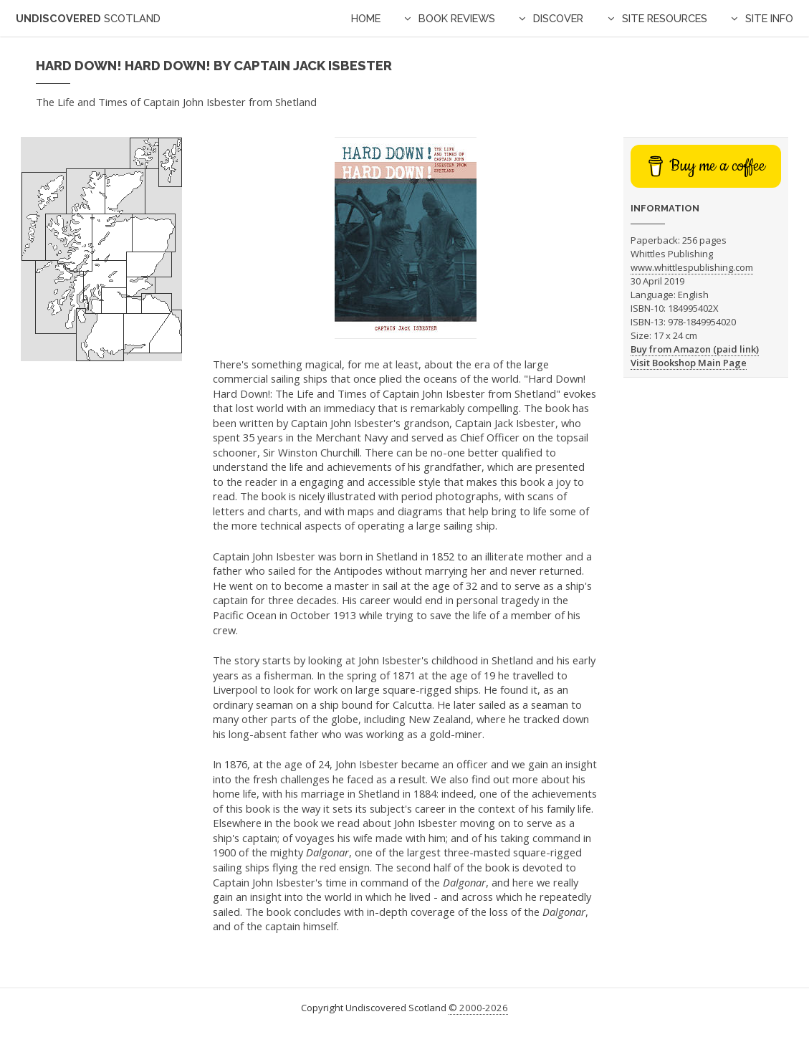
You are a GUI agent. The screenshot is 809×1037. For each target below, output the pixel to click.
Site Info (769, 18)
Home (365, 18)
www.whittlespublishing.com (692, 267)
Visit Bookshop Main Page (689, 362)
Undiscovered (88, 18)
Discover (558, 18)
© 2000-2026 (478, 1007)
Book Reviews (456, 18)
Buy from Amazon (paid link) (695, 349)
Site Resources (664, 18)
